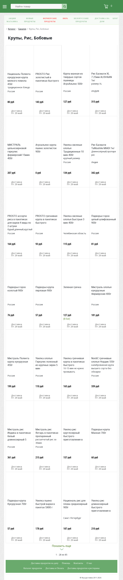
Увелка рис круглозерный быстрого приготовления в (73, 434)
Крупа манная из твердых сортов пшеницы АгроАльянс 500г (73, 78)
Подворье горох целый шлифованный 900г (103, 219)
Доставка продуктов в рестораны (83, 568)
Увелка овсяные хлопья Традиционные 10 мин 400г (73, 150)
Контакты (78, 563)
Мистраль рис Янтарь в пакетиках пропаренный (46, 433)
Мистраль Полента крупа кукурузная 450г (18, 362)
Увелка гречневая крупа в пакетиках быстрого (74, 362)
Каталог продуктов (32, 568)
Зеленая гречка (72, 287)
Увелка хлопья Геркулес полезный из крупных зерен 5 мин (46, 363)
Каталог (12, 28)
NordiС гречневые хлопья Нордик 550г (103, 360)
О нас (89, 563)
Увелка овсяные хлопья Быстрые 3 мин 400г (73, 219)
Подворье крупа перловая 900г (44, 288)
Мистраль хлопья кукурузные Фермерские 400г (101, 290)
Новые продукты (29, 20)
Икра (65, 18)
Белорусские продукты (81, 20)
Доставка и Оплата (54, 568)
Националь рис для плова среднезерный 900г (75, 504)
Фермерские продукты (50, 20)
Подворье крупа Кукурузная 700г (17, 502)
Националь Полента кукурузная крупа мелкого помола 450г (18, 79)
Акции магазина (12, 20)
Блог (115, 18)
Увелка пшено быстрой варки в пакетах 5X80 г (45, 504)
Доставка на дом (102, 20)
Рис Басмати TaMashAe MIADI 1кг (103, 146)
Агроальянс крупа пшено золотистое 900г (45, 148)
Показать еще (61, 546)
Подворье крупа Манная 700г (100, 431)
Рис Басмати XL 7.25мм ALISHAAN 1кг (101, 77)
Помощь (66, 563)
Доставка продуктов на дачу (44, 563)
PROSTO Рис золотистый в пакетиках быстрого (47, 77)
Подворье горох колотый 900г (16, 288)
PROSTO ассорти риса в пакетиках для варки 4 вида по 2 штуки (19, 221)
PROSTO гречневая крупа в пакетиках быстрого (46, 219)
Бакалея (22, 28)
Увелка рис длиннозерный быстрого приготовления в (101, 505)
